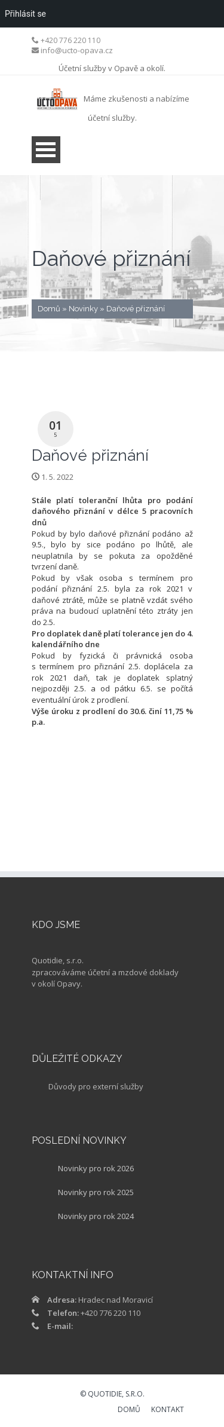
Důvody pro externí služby (95, 1086)
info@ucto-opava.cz (77, 50)
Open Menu (46, 149)
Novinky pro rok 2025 (96, 1192)
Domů (49, 308)
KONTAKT (167, 1410)
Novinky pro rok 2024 (96, 1216)
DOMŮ (129, 1410)
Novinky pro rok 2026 (96, 1168)
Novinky (83, 308)
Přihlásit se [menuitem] (25, 14)
